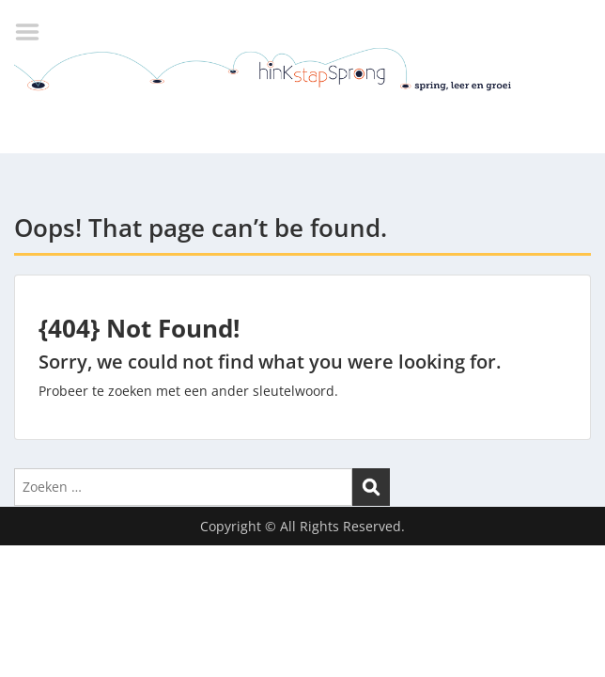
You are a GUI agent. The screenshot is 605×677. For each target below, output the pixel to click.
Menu (34, 32)
